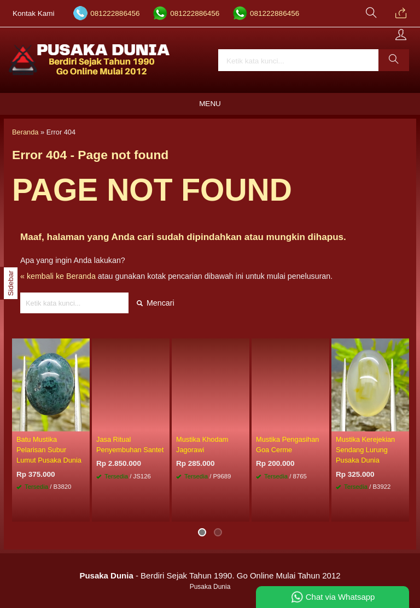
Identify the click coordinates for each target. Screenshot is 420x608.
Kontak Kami (34, 13)
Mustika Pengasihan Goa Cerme (287, 444)
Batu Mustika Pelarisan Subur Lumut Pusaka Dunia (48, 449)
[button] (393, 60)
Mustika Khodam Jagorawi (202, 444)
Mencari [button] (155, 303)
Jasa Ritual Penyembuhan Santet (130, 444)
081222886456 (114, 13)
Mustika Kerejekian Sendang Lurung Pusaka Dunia (365, 449)
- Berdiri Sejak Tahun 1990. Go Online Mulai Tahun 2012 (209, 575)
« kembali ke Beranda (58, 276)
